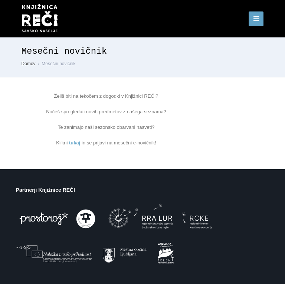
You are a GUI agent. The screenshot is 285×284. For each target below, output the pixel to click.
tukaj (74, 143)
